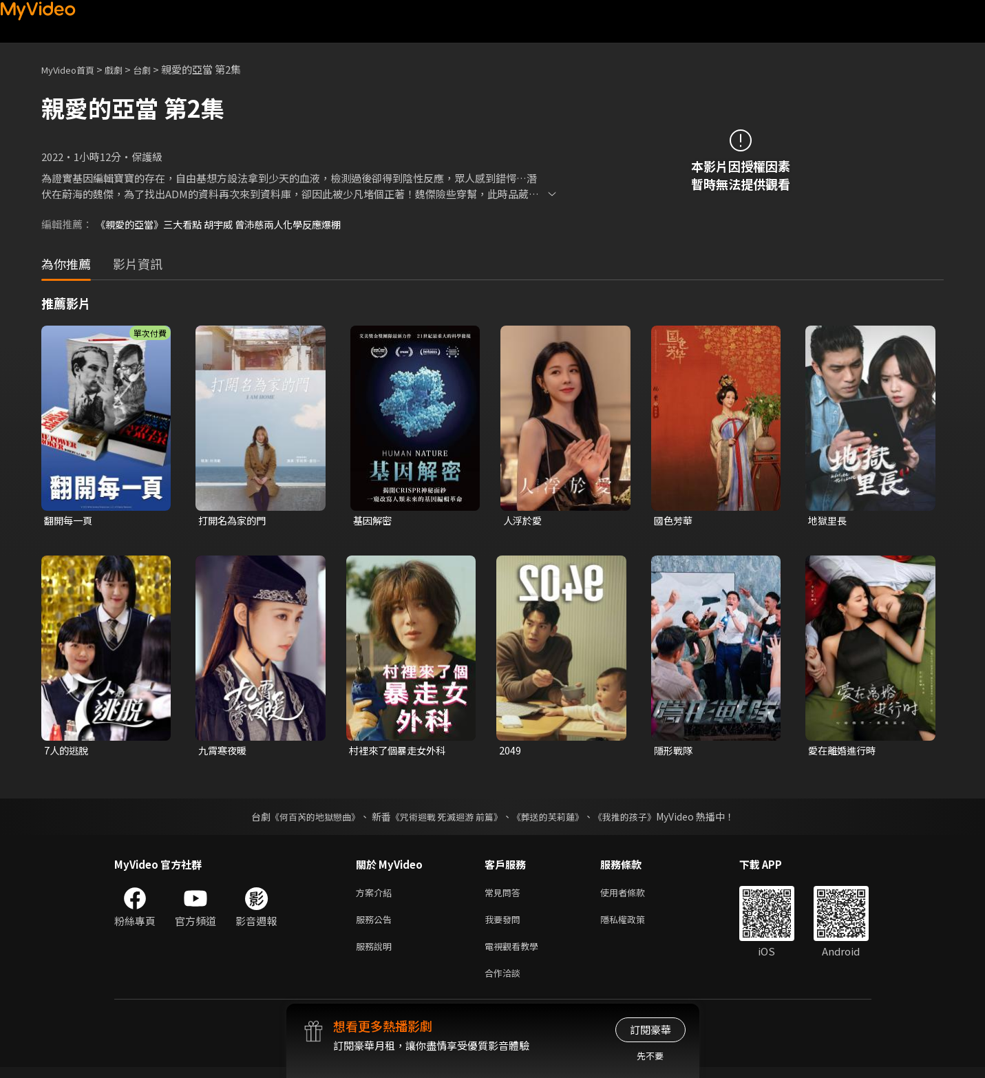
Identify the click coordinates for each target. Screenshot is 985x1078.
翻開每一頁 (70, 521)
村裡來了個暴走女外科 (400, 752)
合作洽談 (505, 982)
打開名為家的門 (234, 521)
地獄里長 (828, 521)
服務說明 (376, 954)
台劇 (155, 69)
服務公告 (376, 925)
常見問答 (505, 896)
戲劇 (124, 69)
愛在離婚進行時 (844, 752)
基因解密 (373, 521)
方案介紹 (376, 896)
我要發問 (505, 925)
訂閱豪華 (650, 1029)
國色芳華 (674, 521)
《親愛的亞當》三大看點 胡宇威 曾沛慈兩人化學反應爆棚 (227, 224)
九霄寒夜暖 (224, 752)
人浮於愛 (523, 521)
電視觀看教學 (516, 954)
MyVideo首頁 (72, 69)
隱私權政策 (634, 925)
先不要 (650, 1055)
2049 (510, 752)
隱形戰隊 (674, 752)
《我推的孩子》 (634, 819)
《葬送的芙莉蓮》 (552, 819)
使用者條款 (634, 896)
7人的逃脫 (67, 752)
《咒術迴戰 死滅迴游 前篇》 (445, 819)
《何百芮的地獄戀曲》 (305, 819)
